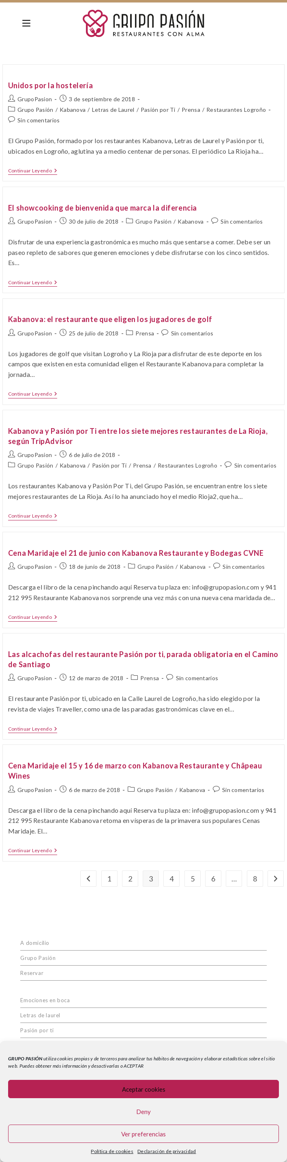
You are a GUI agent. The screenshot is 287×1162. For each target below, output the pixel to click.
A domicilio (34, 943)
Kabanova (73, 109)
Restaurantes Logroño (236, 109)
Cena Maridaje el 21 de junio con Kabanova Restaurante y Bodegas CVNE (136, 552)
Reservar (31, 973)
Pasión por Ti (158, 109)
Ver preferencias (143, 1134)
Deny (143, 1111)
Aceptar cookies (143, 1089)
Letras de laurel (40, 1015)
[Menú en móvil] (26, 23)
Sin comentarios (38, 120)
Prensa (191, 109)
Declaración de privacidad (166, 1151)
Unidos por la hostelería (50, 85)
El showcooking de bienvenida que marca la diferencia (102, 207)
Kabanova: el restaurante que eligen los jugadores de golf (110, 319)
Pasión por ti (37, 1030)
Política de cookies (112, 1151)
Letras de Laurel (113, 109)
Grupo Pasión (35, 109)
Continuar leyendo (32, 171)
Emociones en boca (45, 1000)
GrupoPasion (34, 99)
